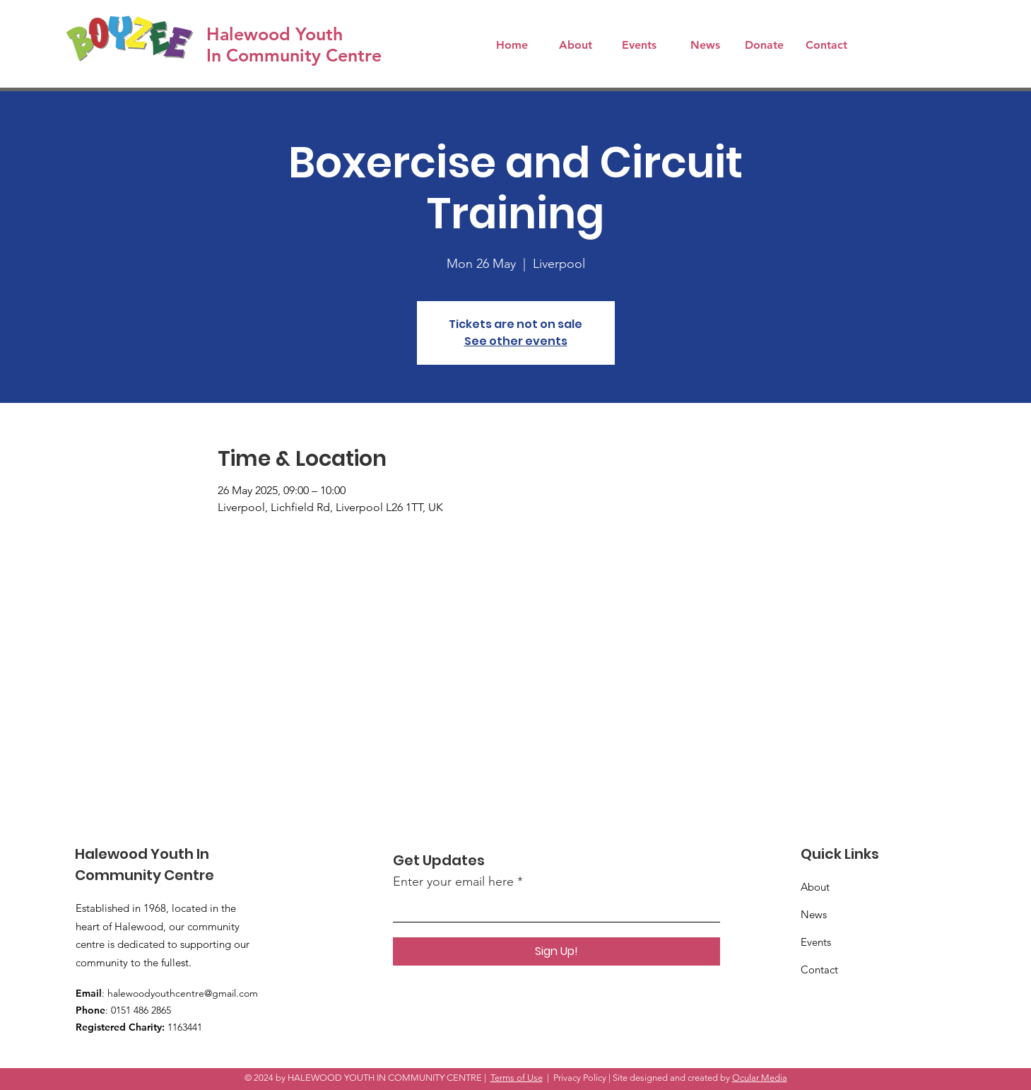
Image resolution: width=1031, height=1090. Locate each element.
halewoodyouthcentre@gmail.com (182, 993)
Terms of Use (516, 1077)
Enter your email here (453, 881)
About (815, 886)
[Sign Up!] (556, 951)
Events (816, 942)
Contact (819, 969)
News (814, 914)
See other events (515, 341)
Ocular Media (759, 1077)
